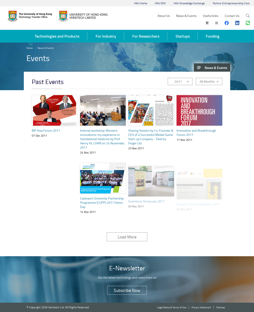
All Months (207, 81)
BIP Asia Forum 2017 (46, 130)
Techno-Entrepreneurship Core (231, 3)
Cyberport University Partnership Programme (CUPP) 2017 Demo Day (102, 206)
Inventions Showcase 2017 (146, 205)
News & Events (46, 48)
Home (29, 48)
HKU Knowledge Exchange (189, 3)
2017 (178, 81)
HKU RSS (160, 3)
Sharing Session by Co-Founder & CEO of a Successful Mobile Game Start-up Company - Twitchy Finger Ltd (150, 136)
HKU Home (140, 3)
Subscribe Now (127, 290)
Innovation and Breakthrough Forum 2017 (196, 132)
